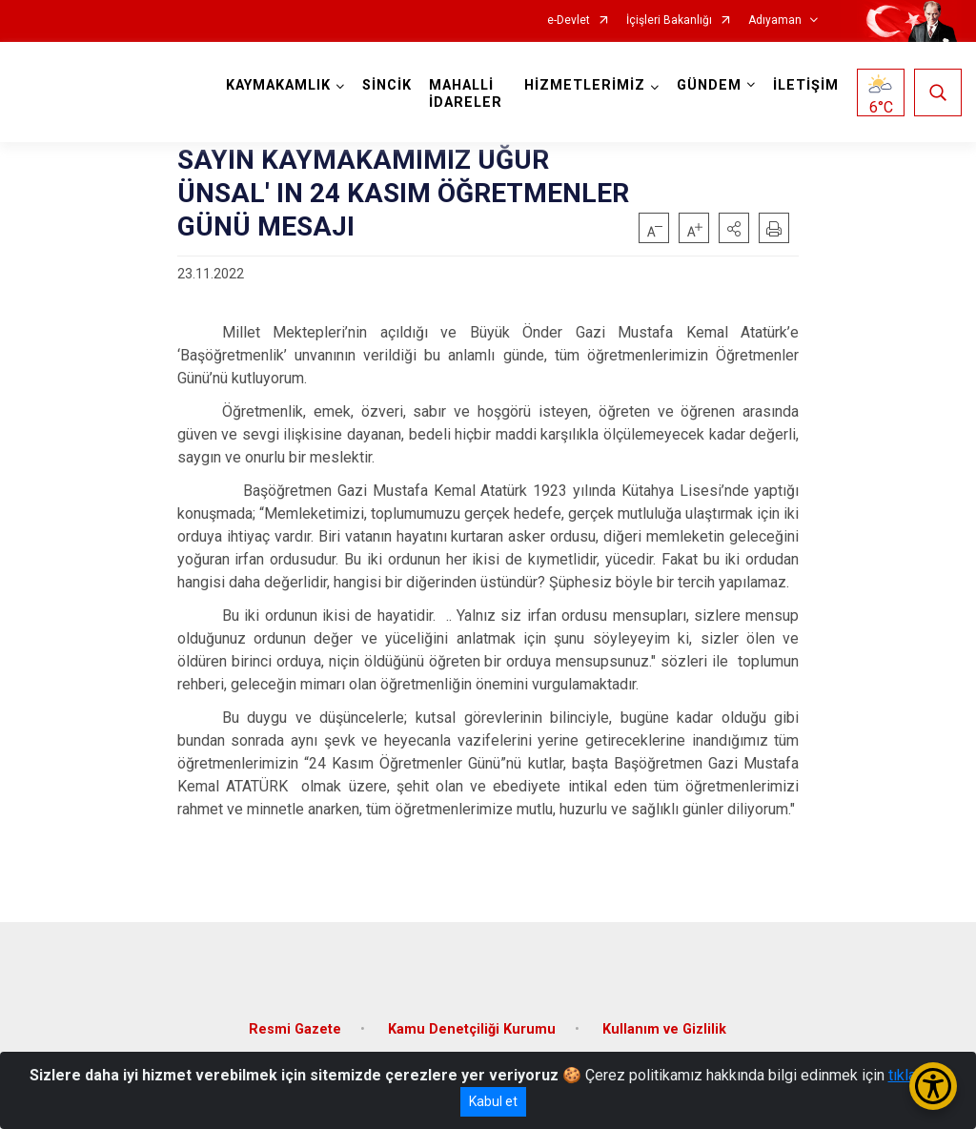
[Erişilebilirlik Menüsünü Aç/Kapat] (933, 1086)
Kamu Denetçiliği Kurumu (472, 1029)
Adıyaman (775, 20)
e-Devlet (568, 20)
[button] (734, 228)
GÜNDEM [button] (709, 85)
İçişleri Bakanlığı (669, 20)
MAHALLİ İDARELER (465, 94)
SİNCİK (387, 85)
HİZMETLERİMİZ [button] (584, 85)
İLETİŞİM (806, 85)
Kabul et (493, 1101)
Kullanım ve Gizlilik (664, 1029)
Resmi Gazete (295, 1029)
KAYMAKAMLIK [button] (278, 85)
